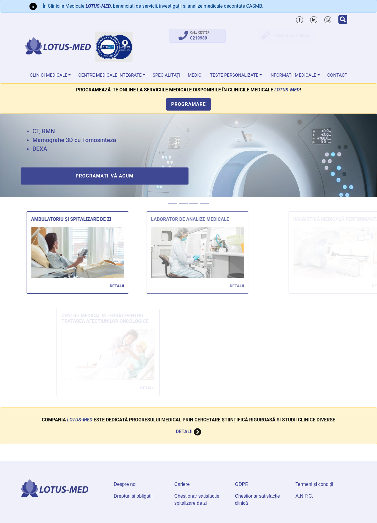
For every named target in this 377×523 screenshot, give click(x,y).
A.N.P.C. (304, 496)
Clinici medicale (48, 75)
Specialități (166, 75)
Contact (337, 75)
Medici (195, 75)
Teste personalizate (234, 75)
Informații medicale (292, 75)
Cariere (182, 484)
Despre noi (125, 484)
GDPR (242, 484)
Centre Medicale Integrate (110, 75)
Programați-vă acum (105, 176)
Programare (188, 104)
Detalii (120, 285)
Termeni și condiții (314, 484)
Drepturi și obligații (133, 496)
